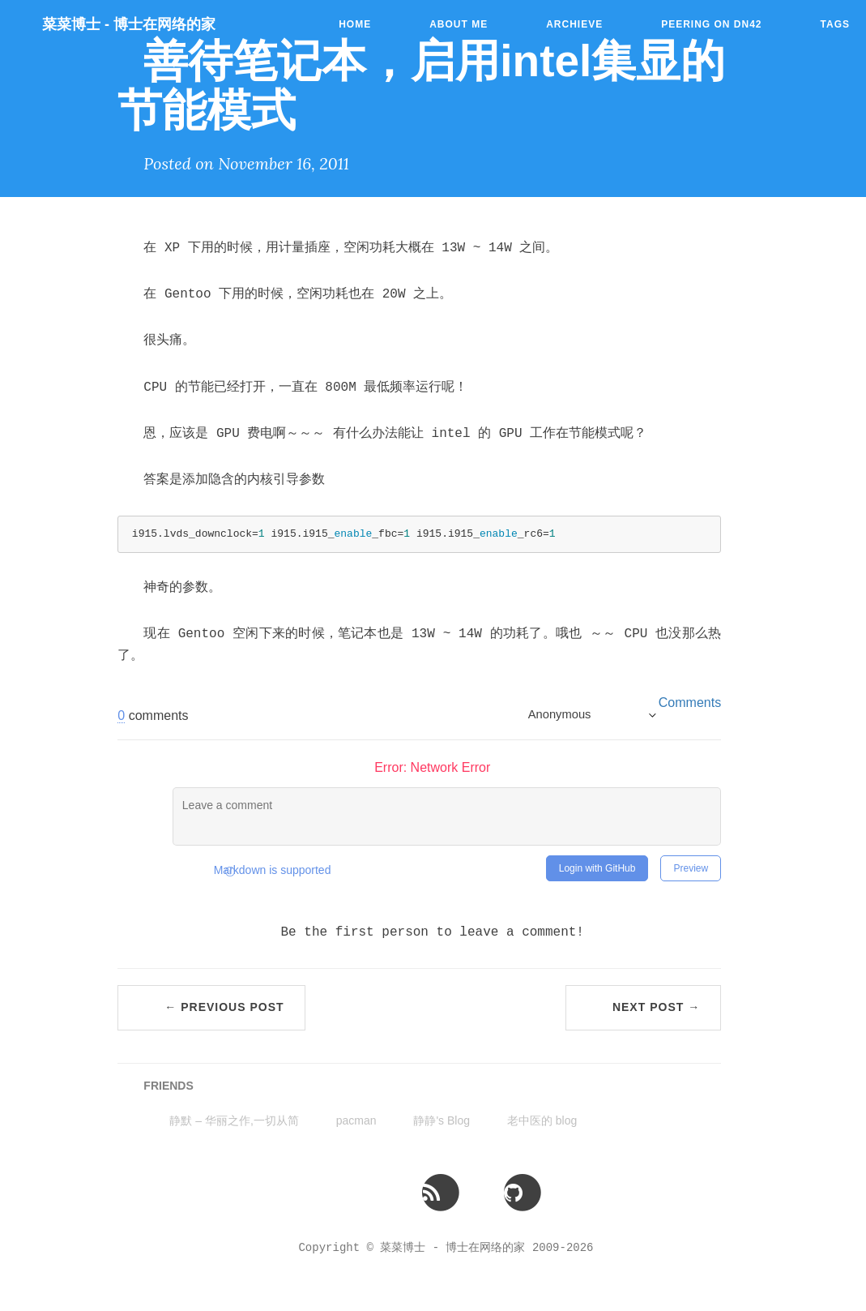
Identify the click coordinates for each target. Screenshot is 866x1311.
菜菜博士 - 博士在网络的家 (128, 24)
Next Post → (656, 1006)
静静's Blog (441, 1120)
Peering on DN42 (711, 24)
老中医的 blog (542, 1120)
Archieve (574, 24)
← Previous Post (224, 1006)
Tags (835, 24)
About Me (458, 24)
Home (355, 24)
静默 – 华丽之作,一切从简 (233, 1120)
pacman (356, 1120)
